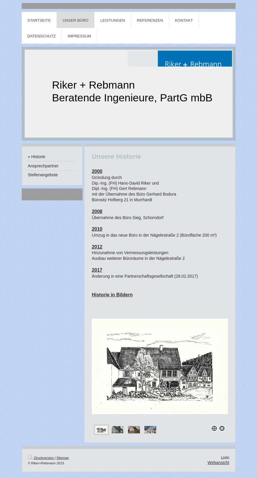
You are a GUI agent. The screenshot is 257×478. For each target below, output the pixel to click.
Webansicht (218, 462)
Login (225, 457)
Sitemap (62, 458)
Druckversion (41, 458)
